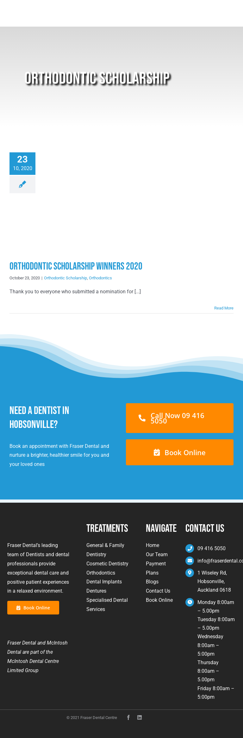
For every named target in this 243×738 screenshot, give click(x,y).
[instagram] (139, 717)
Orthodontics (100, 278)
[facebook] (128, 717)
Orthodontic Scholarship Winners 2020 (75, 266)
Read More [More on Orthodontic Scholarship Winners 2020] (224, 308)
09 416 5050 (211, 548)
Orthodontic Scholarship (65, 278)
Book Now (218, 10)
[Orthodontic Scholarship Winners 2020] (91, 203)
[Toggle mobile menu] (230, 10)
